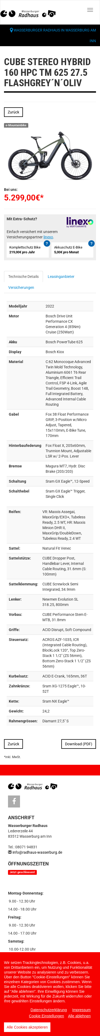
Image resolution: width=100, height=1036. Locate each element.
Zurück (13, 112)
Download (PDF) (78, 744)
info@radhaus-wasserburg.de (37, 852)
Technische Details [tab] (23, 276)
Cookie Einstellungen (46, 1016)
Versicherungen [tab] (21, 287)
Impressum (81, 1010)
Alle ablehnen (79, 1016)
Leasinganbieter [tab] (61, 276)
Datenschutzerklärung (49, 1010)
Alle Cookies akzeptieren (27, 1027)
